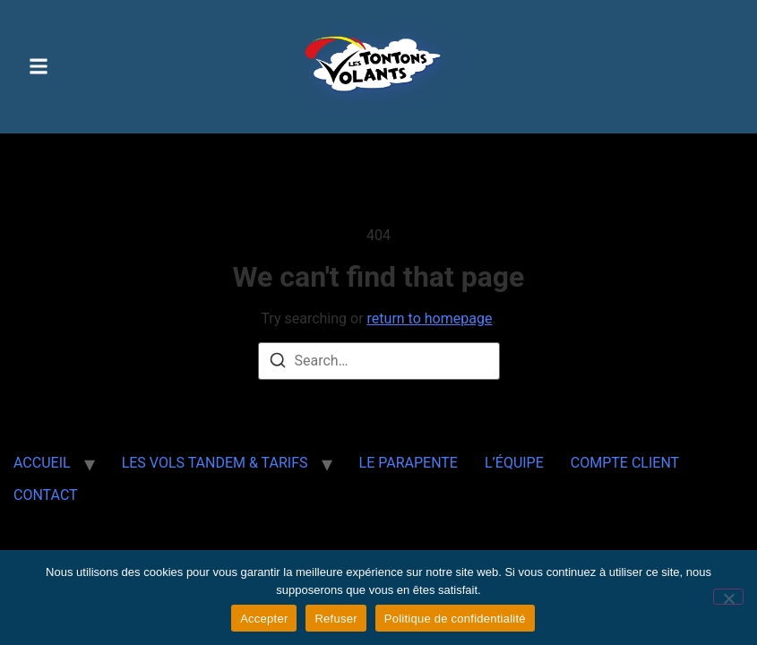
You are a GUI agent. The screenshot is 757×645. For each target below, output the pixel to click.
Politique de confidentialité (455, 618)
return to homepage (430, 318)
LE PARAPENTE (408, 462)
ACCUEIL (42, 462)
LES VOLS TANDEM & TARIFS (215, 462)
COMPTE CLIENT (625, 462)
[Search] (277, 363)
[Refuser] (728, 597)
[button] (38, 66)
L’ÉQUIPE (514, 462)
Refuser (335, 618)
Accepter (264, 618)
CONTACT (45, 494)
